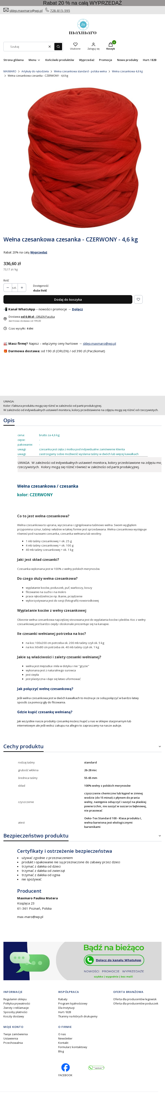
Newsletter (65, 1038)
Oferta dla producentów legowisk (135, 999)
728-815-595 (60, 10)
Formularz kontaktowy (72, 1047)
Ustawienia (10, 1038)
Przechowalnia (13, 1043)
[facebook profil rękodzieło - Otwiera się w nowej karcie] (65, 1070)
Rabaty (62, 999)
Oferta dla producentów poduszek (135, 1003)
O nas (62, 1034)
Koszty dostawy (13, 1016)
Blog (61, 1051)
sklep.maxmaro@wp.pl (26, 10)
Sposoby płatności (15, 1012)
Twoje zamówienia (15, 1034)
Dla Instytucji (66, 1008)
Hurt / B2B (64, 1012)
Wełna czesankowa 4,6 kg (127, 71)
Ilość (6, 280)
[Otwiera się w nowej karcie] (96, 1067)
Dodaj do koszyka (68, 299)
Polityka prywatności (16, 1003)
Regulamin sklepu (15, 999)
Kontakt (63, 1043)
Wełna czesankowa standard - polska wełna (80, 71)
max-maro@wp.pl (30, 917)
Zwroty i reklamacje (16, 1008)
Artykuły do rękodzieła (35, 71)
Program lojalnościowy (72, 1003)
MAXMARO (9, 71)
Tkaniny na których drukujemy (78, 1016)
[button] (58, 46)
